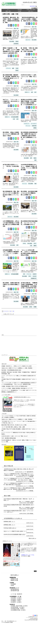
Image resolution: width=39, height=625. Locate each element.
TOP (35, 571)
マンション (28, 125)
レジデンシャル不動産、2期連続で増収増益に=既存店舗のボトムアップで (16, 388)
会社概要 (19, 11)
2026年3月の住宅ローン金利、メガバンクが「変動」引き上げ (14, 436)
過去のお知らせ (32, 538)
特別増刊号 (30, 471)
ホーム (8, 9)
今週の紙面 (19, 9)
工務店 (17, 68)
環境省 (17, 41)
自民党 (30, 306)
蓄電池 (35, 127)
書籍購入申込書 (14, 580)
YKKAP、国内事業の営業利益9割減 (8, 438)
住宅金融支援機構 (14, 116)
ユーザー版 (25, 471)
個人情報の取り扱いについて (33, 616)
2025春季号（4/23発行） (16, 602)
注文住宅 (34, 276)
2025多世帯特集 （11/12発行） (18, 607)
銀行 (35, 92)
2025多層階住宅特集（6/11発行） (18, 610)
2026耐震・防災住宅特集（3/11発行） (19, 605)
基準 (31, 158)
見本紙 (12, 585)
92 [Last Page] (13, 311)
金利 (32, 92)
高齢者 (35, 245)
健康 (13, 68)
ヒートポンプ (33, 123)
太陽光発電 (34, 125)
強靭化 (35, 158)
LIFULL (24, 243)
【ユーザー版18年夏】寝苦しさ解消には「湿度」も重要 (13, 427)
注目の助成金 (30, 502)
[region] (19, 324)
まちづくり (28, 39)
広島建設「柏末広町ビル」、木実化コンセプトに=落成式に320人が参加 (16, 366)
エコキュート (26, 123)
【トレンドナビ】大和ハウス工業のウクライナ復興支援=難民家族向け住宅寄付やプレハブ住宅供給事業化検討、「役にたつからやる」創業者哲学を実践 (18, 383)
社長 (14, 119)
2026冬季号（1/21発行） (16, 597)
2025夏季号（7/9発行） (16, 600)
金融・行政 (16, 28)
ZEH (24, 274)
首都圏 (35, 306)
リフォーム (8, 68)
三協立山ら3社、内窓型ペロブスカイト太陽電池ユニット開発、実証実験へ (17, 368)
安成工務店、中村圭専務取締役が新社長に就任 (11, 370)
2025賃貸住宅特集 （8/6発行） (18, 608)
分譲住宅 (34, 274)
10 (10, 311)
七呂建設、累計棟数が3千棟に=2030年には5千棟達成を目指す (14, 386)
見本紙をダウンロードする (27, 554)
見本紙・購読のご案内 (31, 9)
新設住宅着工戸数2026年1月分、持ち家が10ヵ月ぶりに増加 (13, 425)
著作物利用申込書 (15, 590)
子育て (35, 243)
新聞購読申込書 (14, 578)
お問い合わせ (30, 11)
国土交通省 (12, 41)
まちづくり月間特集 (28, 476)
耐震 (35, 160)
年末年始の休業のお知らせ (10, 528)
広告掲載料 (13, 584)
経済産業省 (16, 43)
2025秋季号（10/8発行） (16, 599)
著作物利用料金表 (15, 589)
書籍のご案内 (8, 11)
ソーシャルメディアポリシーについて (32, 617)
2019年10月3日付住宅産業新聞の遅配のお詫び (14, 534)
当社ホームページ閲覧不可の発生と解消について (15, 531)
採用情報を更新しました (9, 521)
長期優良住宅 (33, 278)
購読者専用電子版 (33, 6)
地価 (35, 183)
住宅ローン (27, 92)
